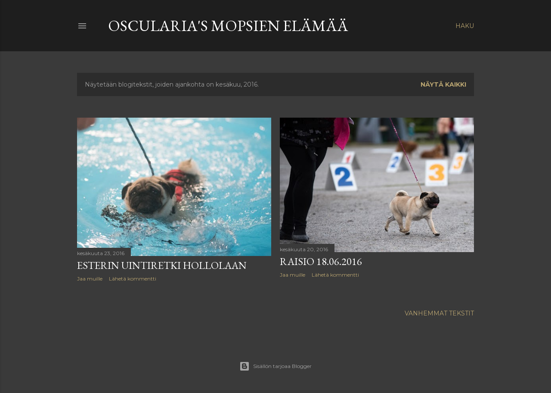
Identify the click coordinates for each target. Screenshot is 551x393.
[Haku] (464, 26)
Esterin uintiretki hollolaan (162, 265)
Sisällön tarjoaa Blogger (275, 366)
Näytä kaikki (443, 84)
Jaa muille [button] (89, 278)
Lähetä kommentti (132, 278)
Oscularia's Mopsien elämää (228, 26)
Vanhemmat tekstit (439, 313)
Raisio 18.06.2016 (321, 261)
